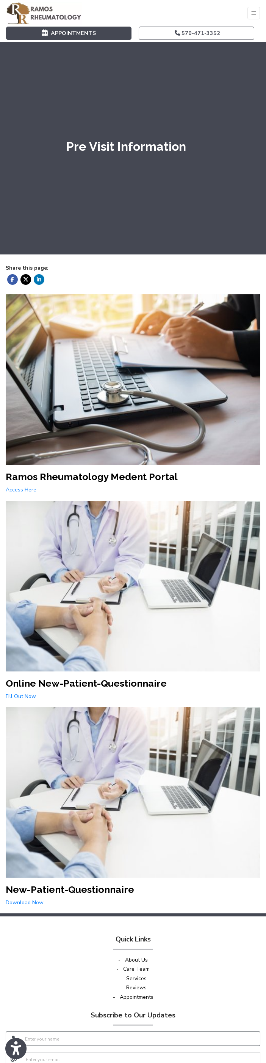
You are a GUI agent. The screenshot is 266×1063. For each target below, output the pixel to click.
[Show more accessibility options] (16, 1049)
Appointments (136, 997)
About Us (136, 959)
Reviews (136, 987)
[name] (140, 1038)
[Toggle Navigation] (253, 13)
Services (136, 978)
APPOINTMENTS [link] (69, 33)
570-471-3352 (197, 33)
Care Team (136, 969)
